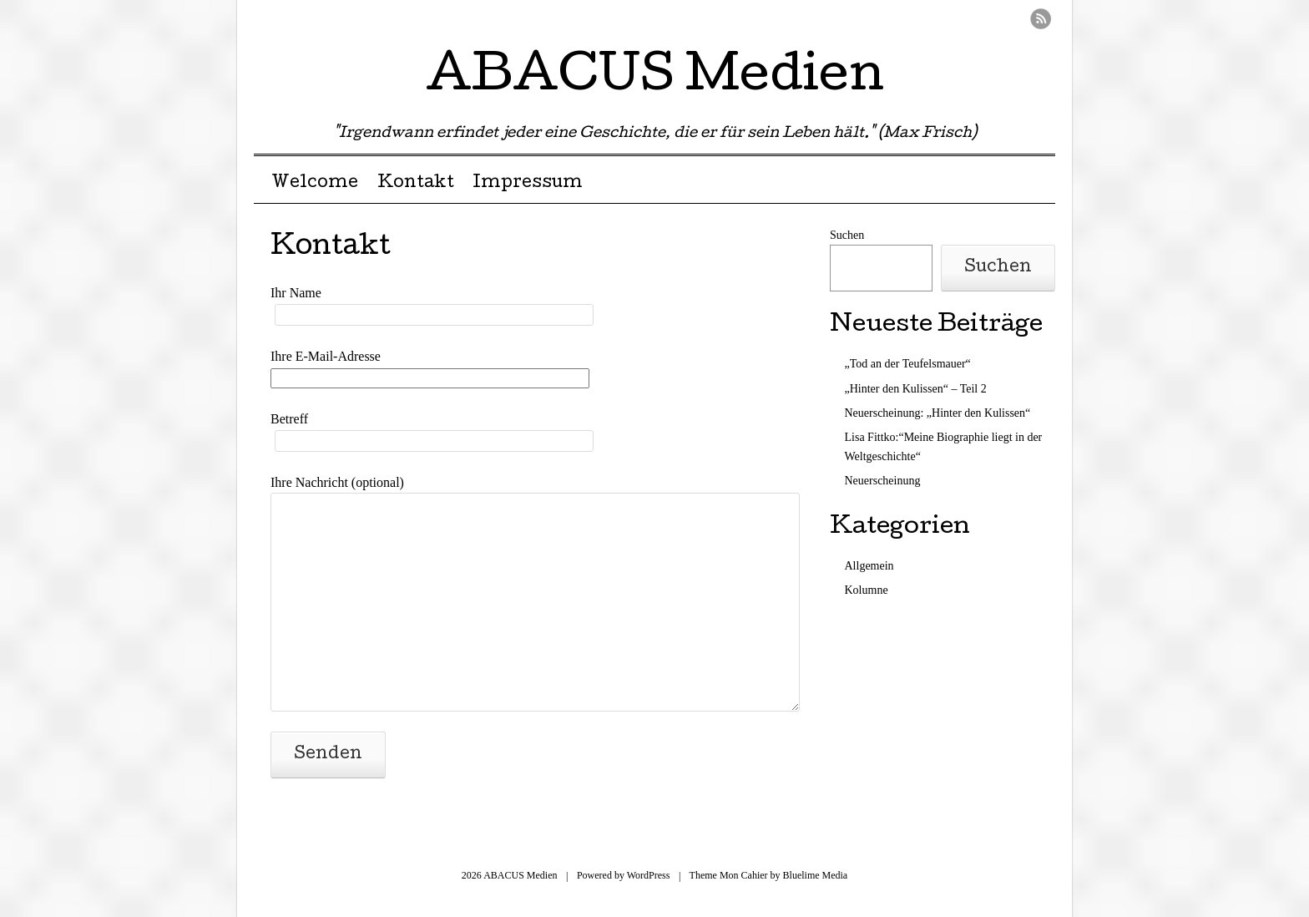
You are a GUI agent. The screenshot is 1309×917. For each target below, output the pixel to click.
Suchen (847, 235)
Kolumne (866, 590)
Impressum (528, 183)
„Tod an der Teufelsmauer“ (908, 363)
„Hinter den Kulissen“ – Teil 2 (916, 389)
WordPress (648, 875)
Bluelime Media (815, 875)
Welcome (314, 183)
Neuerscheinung (883, 480)
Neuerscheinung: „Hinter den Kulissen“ (938, 413)
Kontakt (415, 183)
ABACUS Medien (655, 78)
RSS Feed (1040, 18)
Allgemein (869, 566)
